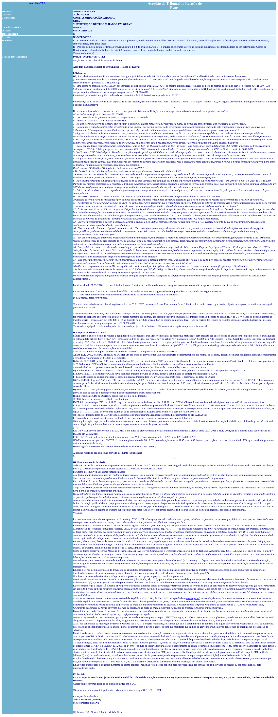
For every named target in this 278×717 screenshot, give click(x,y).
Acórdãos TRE (37, 3)
